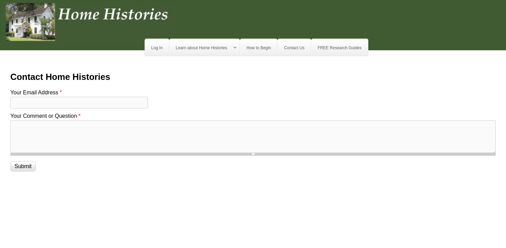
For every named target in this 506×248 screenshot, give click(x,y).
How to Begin (258, 47)
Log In (156, 47)
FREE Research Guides (340, 47)
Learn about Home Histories (203, 48)
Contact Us (294, 47)
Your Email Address (36, 92)
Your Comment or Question (45, 116)
